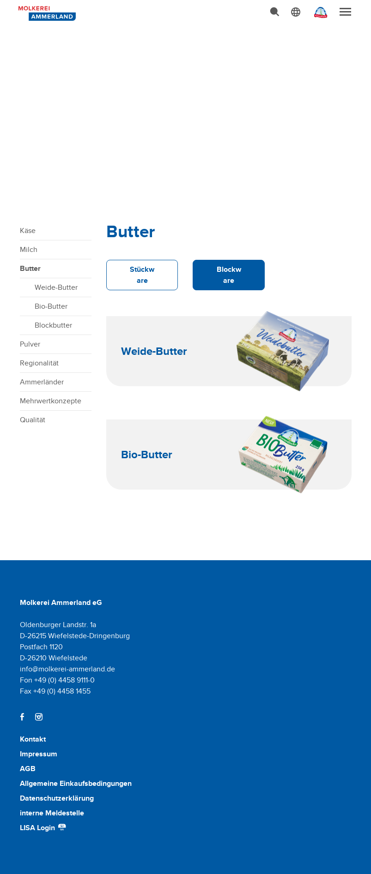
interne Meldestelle (52, 813)
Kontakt (33, 739)
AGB (28, 768)
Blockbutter (53, 325)
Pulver (30, 344)
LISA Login (43, 827)
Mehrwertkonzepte (50, 400)
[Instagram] (39, 717)
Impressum (38, 753)
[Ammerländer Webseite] (318, 15)
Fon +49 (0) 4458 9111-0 (57, 680)
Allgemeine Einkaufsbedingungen (76, 783)
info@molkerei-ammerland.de (67, 669)
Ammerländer (42, 382)
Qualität (32, 419)
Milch (28, 249)
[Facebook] (22, 717)
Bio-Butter (51, 306)
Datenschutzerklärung (57, 798)
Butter (30, 268)
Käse (28, 230)
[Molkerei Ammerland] (45, 12)
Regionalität (39, 363)
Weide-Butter (56, 287)
